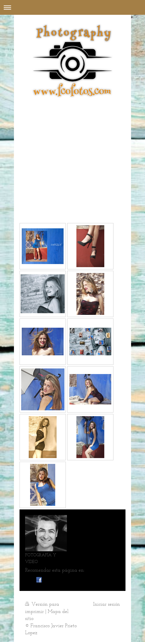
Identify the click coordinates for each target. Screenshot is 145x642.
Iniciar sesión (106, 604)
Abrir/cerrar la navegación (72, 7)
